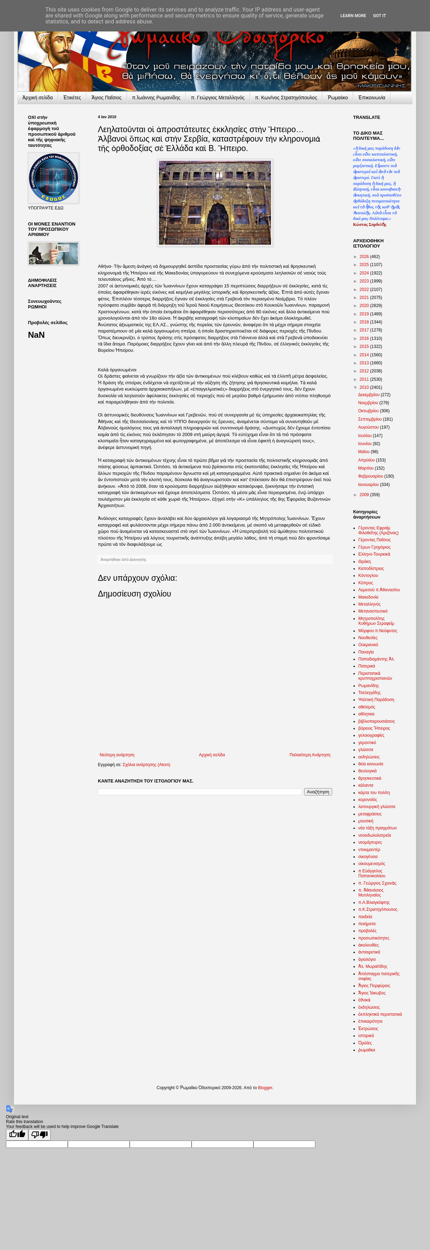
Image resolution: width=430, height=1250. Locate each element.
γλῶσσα (365, 749)
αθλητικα (366, 714)
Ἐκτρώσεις (368, 1028)
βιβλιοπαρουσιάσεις (376, 721)
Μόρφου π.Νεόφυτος (377, 630)
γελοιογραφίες (371, 735)
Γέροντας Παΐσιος (374, 539)
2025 (365, 264)
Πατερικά (366, 666)
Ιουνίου (365, 443)
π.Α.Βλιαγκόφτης (374, 902)
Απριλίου (367, 460)
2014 (365, 354)
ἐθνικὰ (364, 1000)
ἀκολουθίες (368, 945)
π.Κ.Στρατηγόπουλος (377, 909)
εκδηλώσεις (369, 757)
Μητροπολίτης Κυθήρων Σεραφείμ (376, 621)
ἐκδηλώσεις (369, 1007)
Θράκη (364, 561)
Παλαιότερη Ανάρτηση (309, 754)
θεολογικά (367, 771)
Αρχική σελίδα (212, 754)
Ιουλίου (365, 435)
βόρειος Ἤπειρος (374, 728)
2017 (365, 330)
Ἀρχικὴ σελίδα (37, 97)
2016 (365, 338)
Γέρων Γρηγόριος (374, 547)
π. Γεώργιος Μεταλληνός (217, 97)
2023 (365, 281)
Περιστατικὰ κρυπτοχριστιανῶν (375, 676)
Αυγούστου (369, 427)
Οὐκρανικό (368, 644)
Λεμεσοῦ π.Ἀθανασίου (379, 589)
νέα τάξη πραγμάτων (377, 828)
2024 (365, 273)
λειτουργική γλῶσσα (376, 806)
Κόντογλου (368, 575)
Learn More (353, 15)
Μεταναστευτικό (373, 611)
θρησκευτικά (369, 778)
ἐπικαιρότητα (370, 1021)
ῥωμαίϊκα (366, 1050)
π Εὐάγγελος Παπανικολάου (372, 873)
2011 (365, 379)
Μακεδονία (368, 597)
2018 (365, 322)
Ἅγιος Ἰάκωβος (372, 993)
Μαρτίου (366, 468)
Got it (379, 15)
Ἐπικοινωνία (371, 97)
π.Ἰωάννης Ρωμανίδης (156, 97)
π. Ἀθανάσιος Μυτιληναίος (371, 893)
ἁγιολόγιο (367, 959)
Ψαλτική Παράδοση (376, 699)
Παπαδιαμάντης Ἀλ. (376, 659)
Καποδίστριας (371, 568)
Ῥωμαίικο (338, 97)
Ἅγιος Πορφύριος (374, 985)
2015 (365, 346)
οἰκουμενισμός (371, 863)
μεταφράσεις (370, 814)
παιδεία (365, 916)
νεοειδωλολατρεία (374, 835)
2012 (365, 371)
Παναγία (366, 652)
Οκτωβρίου (369, 410)
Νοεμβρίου (368, 402)
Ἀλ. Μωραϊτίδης (372, 966)
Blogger (265, 1087)
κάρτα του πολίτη (374, 792)
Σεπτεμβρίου (370, 419)
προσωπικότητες (373, 938)
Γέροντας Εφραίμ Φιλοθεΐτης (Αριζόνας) (378, 530)
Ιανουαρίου (369, 484)
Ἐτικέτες (72, 97)
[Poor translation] (39, 1135)
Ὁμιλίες (365, 1043)
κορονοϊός (367, 799)
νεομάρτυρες (370, 842)
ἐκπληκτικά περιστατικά (380, 1014)
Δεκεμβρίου (369, 394)
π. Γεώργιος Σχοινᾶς (377, 883)
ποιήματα (366, 923)
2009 (365, 494)
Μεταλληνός (369, 604)
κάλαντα (365, 785)
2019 (365, 314)
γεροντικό (367, 742)
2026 (365, 256)
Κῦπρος (365, 582)
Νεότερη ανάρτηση (117, 754)
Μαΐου (364, 451)
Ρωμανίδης (368, 685)
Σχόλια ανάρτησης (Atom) (146, 764)
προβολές (367, 930)
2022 (365, 289)
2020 (365, 305)
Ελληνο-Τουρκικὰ (374, 554)
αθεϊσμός (366, 707)
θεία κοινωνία (370, 764)
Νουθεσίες (368, 637)
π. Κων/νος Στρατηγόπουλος (286, 97)
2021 (365, 297)
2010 (365, 387)
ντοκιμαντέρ (369, 849)
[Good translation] (17, 1135)
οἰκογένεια (368, 856)
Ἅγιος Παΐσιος (107, 97)
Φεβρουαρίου (371, 476)
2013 (365, 362)
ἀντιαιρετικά (369, 952)
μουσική (365, 821)
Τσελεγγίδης (369, 692)
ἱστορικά (366, 1035)
